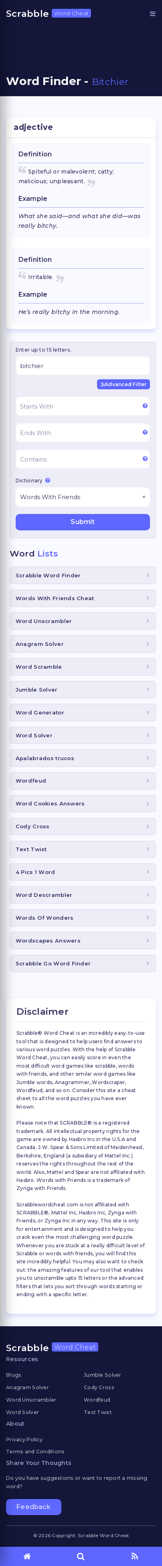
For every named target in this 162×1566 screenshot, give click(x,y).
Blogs (13, 1375)
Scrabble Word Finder (48, 575)
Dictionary (33, 480)
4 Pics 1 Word (35, 872)
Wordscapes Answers (48, 940)
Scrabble (48, 13)
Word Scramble (39, 667)
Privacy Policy (24, 1440)
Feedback (33, 1507)
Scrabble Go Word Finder (53, 963)
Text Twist (31, 849)
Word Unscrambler (44, 621)
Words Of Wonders (44, 918)
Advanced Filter (123, 384)
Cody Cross (33, 826)
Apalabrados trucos (45, 758)
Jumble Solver (37, 689)
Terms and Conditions (35, 1452)
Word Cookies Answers (50, 803)
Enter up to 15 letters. (43, 350)
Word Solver (34, 735)
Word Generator (40, 712)
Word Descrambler (44, 895)
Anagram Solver (40, 644)
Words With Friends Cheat (55, 598)
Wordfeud (31, 780)
